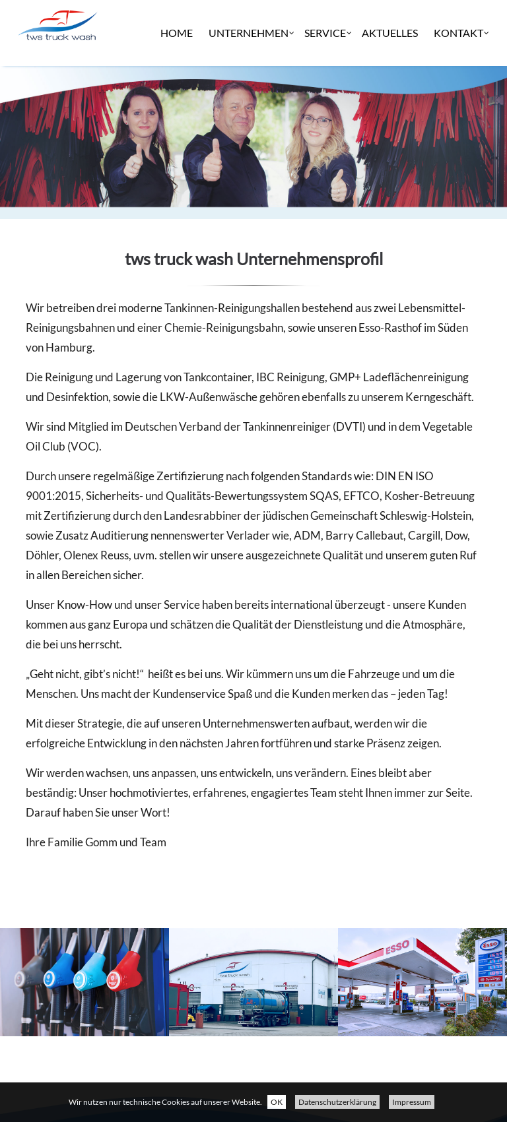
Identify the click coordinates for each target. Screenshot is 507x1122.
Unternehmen (248, 98)
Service (325, 98)
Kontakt (458, 98)
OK (277, 1102)
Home (176, 98)
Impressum (411, 1102)
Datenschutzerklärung (337, 1102)
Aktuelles (390, 98)
